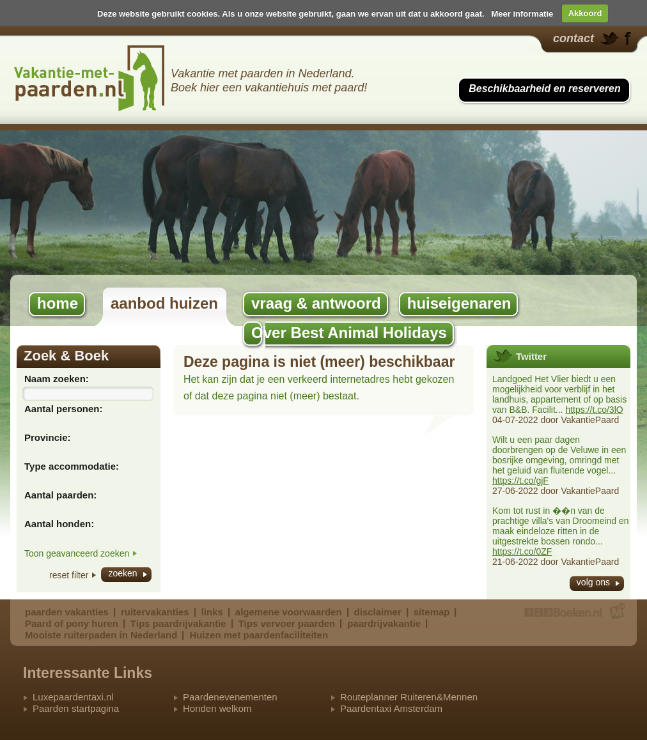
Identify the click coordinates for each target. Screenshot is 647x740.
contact (573, 38)
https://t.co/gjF (520, 480)
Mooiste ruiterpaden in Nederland (101, 634)
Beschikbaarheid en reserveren (544, 88)
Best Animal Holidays (89, 78)
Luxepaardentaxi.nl (73, 696)
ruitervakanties (155, 611)
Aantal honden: (59, 523)
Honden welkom (217, 708)
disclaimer (377, 611)
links (212, 611)
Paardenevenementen (230, 696)
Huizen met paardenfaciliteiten (258, 634)
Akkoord (585, 13)
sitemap (432, 611)
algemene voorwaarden (288, 611)
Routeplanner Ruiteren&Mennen (409, 696)
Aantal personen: (63, 408)
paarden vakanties (67, 611)
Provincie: (47, 437)
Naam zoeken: (56, 378)
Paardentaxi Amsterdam (391, 708)
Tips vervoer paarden (286, 623)
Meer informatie (522, 13)
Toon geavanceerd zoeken (76, 553)
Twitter (531, 356)
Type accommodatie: (71, 466)
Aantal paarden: (60, 494)
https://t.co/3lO (594, 410)
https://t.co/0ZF (522, 551)
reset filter (68, 575)
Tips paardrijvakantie (178, 623)
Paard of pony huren (71, 623)
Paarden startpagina (76, 708)
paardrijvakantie (384, 623)
